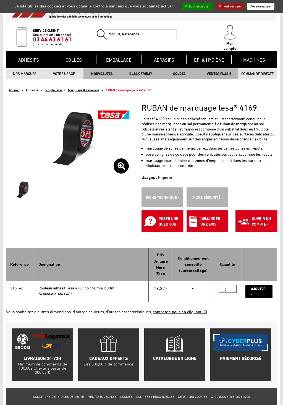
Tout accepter (197, 6)
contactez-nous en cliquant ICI (180, 311)
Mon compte (230, 38)
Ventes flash (219, 73)
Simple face (53, 90)
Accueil (14, 90)
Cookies (126, 396)
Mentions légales (102, 396)
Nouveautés (102, 73)
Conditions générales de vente (58, 396)
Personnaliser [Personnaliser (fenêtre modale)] (261, 6)
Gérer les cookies (192, 396)
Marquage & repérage (83, 90)
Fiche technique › (162, 197)
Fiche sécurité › (207, 197)
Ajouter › (258, 291)
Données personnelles (155, 396)
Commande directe (257, 73)
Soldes (179, 73)
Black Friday (140, 73)
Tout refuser (229, 6)
